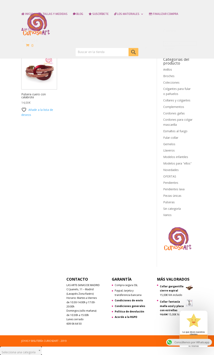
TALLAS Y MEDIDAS (53, 14)
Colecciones (171, 82)
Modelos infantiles (175, 157)
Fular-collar (170, 138)
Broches (169, 76)
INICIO (27, 14)
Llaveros (169, 150)
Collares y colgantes (176, 100)
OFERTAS (169, 176)
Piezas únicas (172, 196)
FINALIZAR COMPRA (163, 14)
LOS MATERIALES (126, 14)
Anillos (167, 69)
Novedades (171, 170)
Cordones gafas (174, 113)
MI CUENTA (30, 29)
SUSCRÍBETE (99, 14)
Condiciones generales (130, 306)
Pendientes (170, 183)
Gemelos (169, 144)
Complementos (173, 107)
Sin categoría (172, 209)
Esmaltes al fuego (175, 131)
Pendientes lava (174, 189)
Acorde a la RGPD (126, 317)
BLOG (78, 14)
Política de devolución (129, 311)
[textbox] (21, 351)
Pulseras (169, 202)
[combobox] (21, 351)
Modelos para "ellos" (177, 163)
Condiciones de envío (129, 300)
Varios (167, 215)
